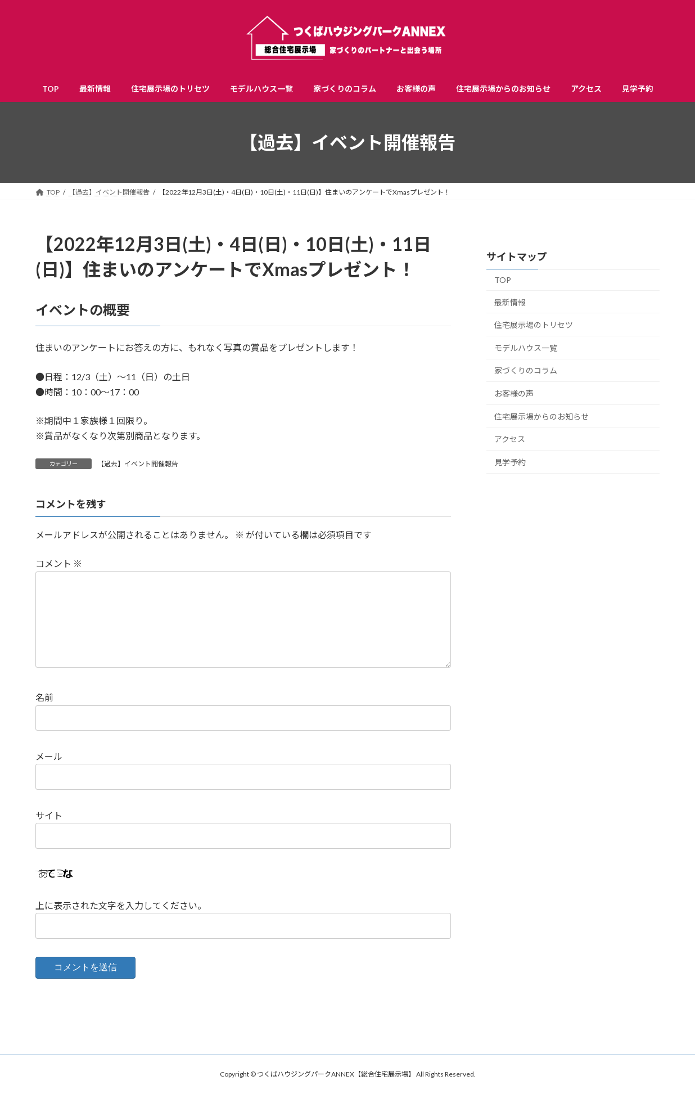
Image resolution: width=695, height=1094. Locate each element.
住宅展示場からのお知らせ (541, 416)
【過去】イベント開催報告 (137, 464)
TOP (502, 280)
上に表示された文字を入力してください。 (120, 904)
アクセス (509, 439)
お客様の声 (514, 393)
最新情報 (510, 302)
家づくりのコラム (525, 371)
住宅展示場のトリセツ (533, 325)
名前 (44, 697)
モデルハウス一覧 (525, 348)
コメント (58, 563)
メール (48, 756)
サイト (48, 814)
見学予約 (510, 462)
